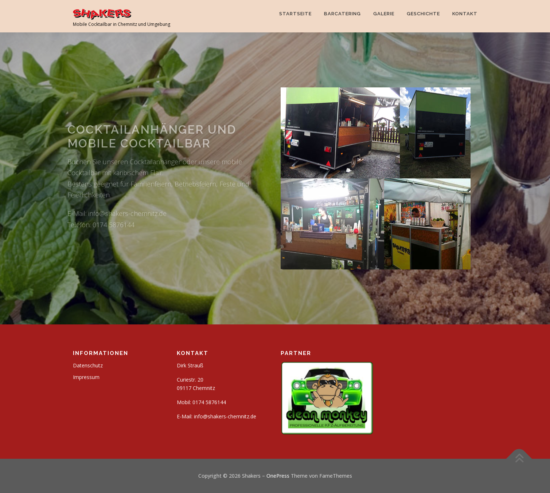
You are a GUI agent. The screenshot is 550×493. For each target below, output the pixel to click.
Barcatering (342, 13)
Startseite (295, 13)
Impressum (86, 377)
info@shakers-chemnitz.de (225, 416)
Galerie (383, 13)
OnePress (277, 475)
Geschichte (423, 13)
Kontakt (464, 13)
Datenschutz (88, 365)
